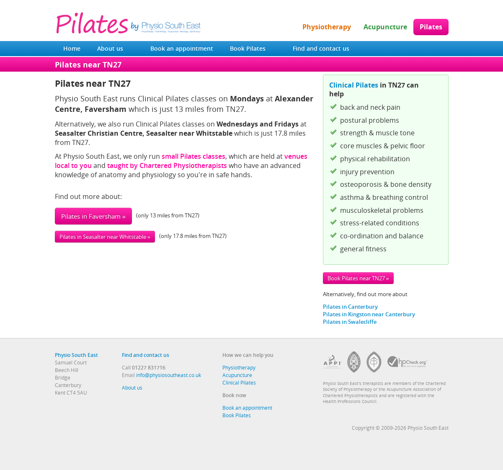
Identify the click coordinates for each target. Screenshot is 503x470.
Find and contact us (321, 48)
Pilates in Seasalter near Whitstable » (104, 236)
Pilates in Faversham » (93, 216)
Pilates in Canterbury (350, 306)
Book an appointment (181, 48)
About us (110, 48)
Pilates (431, 26)
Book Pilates (248, 48)
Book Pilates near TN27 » (358, 278)
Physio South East (76, 354)
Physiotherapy (326, 26)
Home (71, 48)
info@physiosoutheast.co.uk (168, 375)
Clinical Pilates (353, 85)
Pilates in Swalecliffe (350, 321)
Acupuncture (385, 26)
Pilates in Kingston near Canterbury (369, 314)
